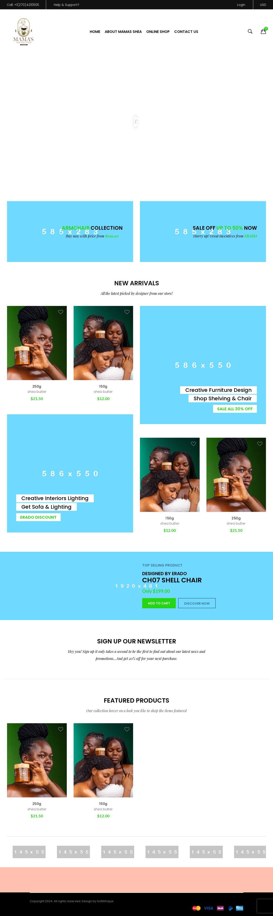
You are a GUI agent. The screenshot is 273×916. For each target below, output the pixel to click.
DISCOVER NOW (197, 603)
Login (241, 4)
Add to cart (159, 603)
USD (263, 4)
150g (103, 386)
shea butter (36, 391)
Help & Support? (66, 4)
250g (36, 386)
